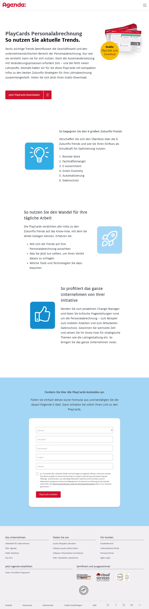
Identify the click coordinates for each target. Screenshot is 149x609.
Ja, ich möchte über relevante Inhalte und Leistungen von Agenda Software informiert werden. (76, 480)
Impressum (27, 605)
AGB (94, 605)
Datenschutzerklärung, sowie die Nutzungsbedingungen (73, 484)
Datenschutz (48, 605)
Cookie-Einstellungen (73, 605)
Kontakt (8, 605)
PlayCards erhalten (48, 494)
